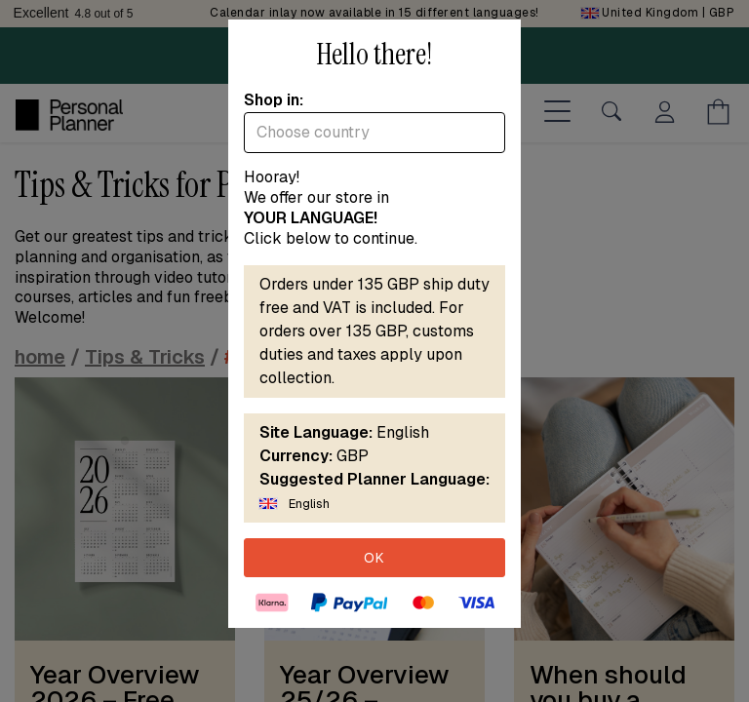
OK (374, 557)
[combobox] (374, 132)
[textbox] (374, 132)
